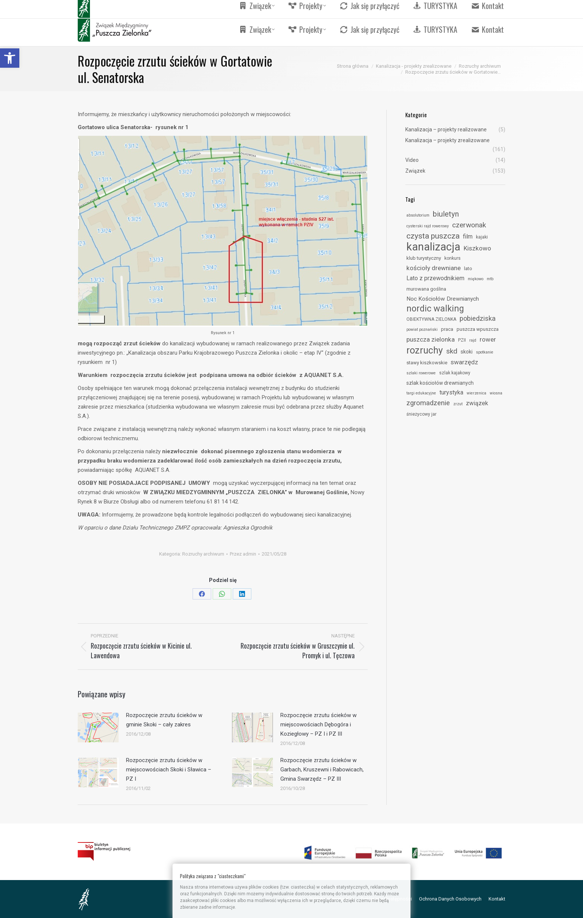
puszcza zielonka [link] (430, 339)
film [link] (468, 236)
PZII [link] (462, 340)
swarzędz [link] (464, 362)
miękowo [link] (475, 278)
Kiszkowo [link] (477, 248)
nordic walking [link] (435, 308)
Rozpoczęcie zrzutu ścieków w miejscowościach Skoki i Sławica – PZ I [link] (168, 769)
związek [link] (477, 403)
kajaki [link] (482, 237)
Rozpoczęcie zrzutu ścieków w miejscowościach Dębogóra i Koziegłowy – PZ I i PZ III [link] (318, 724)
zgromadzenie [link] (428, 403)
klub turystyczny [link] (423, 258)
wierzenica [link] (476, 393)
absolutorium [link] (417, 215)
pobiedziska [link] (478, 318)
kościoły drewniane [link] (433, 268)
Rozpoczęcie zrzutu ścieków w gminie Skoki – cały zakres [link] (164, 720)
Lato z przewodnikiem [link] (435, 278)
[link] (9, 58)
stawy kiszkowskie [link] (426, 362)
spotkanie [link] (484, 352)
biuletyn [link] (446, 213)
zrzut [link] (458, 404)
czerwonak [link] (469, 225)
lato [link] (468, 268)
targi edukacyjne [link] (421, 393)
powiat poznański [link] (422, 329)
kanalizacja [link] (433, 246)
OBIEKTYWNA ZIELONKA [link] (431, 319)
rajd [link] (472, 340)
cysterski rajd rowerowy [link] (427, 226)
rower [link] (488, 339)
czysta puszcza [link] (433, 235)
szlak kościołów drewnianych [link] (440, 383)
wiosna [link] (496, 393)
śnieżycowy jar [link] (421, 414)
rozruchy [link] (424, 350)
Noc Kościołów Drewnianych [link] (442, 298)
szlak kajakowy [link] (454, 372)
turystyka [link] (451, 392)
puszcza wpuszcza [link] (478, 329)
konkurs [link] (452, 258)
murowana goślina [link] (426, 289)
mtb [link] (490, 278)
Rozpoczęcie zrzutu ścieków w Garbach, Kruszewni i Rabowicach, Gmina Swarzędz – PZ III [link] (322, 769)
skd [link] (451, 351)
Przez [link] (243, 554)
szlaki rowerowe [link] (421, 373)
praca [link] (447, 329)
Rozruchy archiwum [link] (203, 554)
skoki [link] (467, 352)
